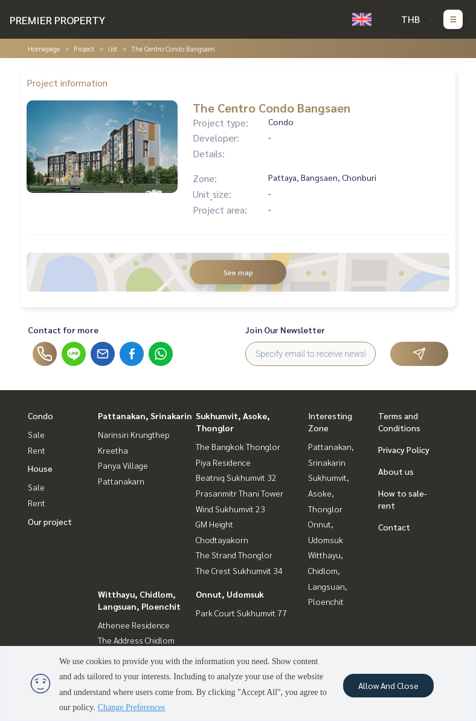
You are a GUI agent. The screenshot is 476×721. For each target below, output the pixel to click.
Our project (50, 521)
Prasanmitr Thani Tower (239, 493)
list (112, 48)
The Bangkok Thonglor (238, 446)
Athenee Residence (134, 624)
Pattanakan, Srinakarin (145, 415)
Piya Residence (223, 462)
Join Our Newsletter (285, 329)
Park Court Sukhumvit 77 (241, 612)
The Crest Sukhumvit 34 (239, 570)
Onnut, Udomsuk (230, 594)
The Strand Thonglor (234, 554)
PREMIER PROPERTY (57, 20)
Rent (36, 450)
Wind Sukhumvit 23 (230, 508)
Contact (394, 526)
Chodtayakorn (222, 539)
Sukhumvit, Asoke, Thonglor (328, 493)
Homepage (44, 48)
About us (396, 471)
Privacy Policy (403, 449)
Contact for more (63, 329)
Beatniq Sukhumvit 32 (236, 477)
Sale (36, 434)
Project (84, 48)
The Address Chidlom (136, 640)
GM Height (214, 523)
